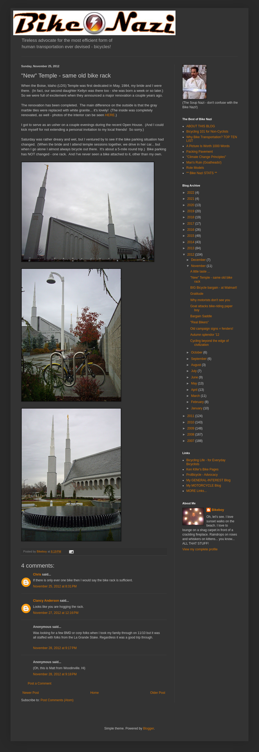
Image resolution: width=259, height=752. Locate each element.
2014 (191, 242)
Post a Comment (39, 683)
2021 (191, 199)
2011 (191, 416)
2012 (191, 254)
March (196, 396)
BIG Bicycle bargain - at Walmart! (213, 287)
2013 (191, 248)
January (197, 408)
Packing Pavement (199, 151)
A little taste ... (200, 271)
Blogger (148, 728)
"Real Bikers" (199, 322)
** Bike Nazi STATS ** (201, 173)
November (199, 266)
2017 (191, 223)
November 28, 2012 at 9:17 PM (55, 648)
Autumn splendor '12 (204, 335)
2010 (191, 422)
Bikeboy (218, 510)
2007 (191, 441)
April (194, 390)
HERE (110, 115)
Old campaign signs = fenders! (211, 328)
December (199, 260)
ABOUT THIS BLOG (200, 126)
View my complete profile (200, 549)
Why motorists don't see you (210, 300)
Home (94, 693)
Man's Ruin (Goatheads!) (203, 162)
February (198, 402)
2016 (191, 230)
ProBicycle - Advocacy (202, 475)
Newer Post (30, 693)
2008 (191, 434)
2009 (191, 428)
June (195, 377)
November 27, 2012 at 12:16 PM (55, 613)
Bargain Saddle (201, 316)
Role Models (195, 168)
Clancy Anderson (46, 600)
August (196, 365)
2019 (191, 211)
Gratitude (196, 294)
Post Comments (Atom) (56, 700)
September (199, 359)
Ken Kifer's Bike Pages (202, 469)
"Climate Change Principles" (206, 157)
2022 (191, 192)
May (194, 383)
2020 (191, 205)
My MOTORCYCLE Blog (203, 485)
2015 (191, 236)
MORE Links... (196, 491)
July (194, 371)
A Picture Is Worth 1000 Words (208, 146)
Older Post (157, 693)
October (197, 352)
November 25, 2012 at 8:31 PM (55, 586)
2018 (191, 217)
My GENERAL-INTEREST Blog (208, 480)
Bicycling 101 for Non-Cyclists (207, 131)
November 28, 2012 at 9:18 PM (55, 674)
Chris (37, 574)
